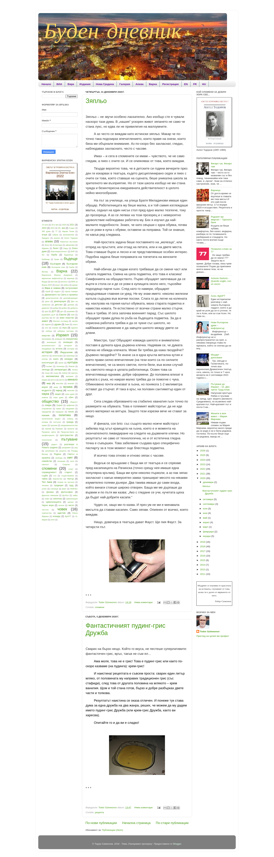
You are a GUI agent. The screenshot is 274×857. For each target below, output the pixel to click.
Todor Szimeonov (209, 631)
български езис (58, 267)
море (56, 387)
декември (208, 482)
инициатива (72, 339)
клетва (45, 359)
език (72, 315)
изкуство (46, 335)
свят (70, 457)
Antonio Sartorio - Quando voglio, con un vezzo (221, 281)
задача (48, 324)
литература (60, 369)
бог (43, 255)
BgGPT (68, 516)
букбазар (46, 259)
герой (47, 291)
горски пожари (71, 291)
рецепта (99, 812)
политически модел (51, 419)
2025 (203, 455)
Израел (62, 335)
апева (49, 241)
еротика (45, 318)
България (55, 263)
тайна (44, 479)
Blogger (177, 844)
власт (57, 285)
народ (59, 390)
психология (47, 440)
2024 (203, 460)
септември (209, 504)
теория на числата (65, 482)
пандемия (70, 409)
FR (195, 84)
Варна (153, 84)
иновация (68, 342)
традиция (58, 485)
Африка (45, 248)
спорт (70, 469)
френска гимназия (50, 495)
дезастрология (52, 298)
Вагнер (45, 272)
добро (64, 308)
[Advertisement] (56, 579)
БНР (73, 251)
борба (54, 255)
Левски (71, 366)
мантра (74, 373)
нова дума (69, 394)
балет (56, 248)
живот (45, 321)
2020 (64, 225)
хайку (75, 495)
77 (56, 231)
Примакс (59, 429)
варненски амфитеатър (52, 278)
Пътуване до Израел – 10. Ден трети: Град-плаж (220, 387)
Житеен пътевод (60, 321)
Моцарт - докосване (216, 356)
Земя (67, 324)
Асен (47, 245)
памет (58, 409)
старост (68, 472)
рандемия (66, 447)
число (71, 505)
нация (58, 394)
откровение (47, 409)
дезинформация (70, 298)
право (44, 425)
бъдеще (71, 259)
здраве (57, 324)
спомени (99, 607)
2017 (203, 551)
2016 (203, 555)
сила (72, 461)
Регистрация (170, 84)
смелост (45, 464)
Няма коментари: (144, 602)
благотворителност (59, 251)
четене (61, 505)
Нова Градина (105, 84)
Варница (215, 190)
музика (67, 386)
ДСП (54, 311)
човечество (47, 513)
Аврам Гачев (68, 231)
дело (47, 301)
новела (45, 397)
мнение (71, 383)
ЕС (54, 318)
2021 (72, 225)
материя (69, 376)
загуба (75, 321)
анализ (57, 238)
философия (67, 492)
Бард (65, 248)
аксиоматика (68, 235)
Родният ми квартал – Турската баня (221, 219)
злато (75, 324)
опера (48, 405)
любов (64, 373)
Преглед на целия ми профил (212, 636)
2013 (203, 569)
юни (205, 513)
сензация (61, 461)
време (75, 285)
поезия (45, 415)
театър (70, 479)
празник (53, 425)
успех (44, 489)
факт (64, 489)
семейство (47, 461)
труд (71, 485)
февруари (208, 531)
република (49, 451)
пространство (66, 435)
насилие (70, 390)
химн (47, 499)
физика (49, 492)
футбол (65, 495)
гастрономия (71, 288)
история (47, 352)
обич (71, 397)
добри (55, 308)
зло (46, 328)
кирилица (70, 356)
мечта (53, 380)
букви (56, 259)
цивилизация (72, 499)
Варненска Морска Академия (57, 275)
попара (45, 422)
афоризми (70, 245)
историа (70, 349)
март (206, 527)
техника (45, 485)
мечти (61, 380)
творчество (57, 479)
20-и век (55, 225)
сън (54, 476)
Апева (139, 84)
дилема (70, 305)
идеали (74, 328)
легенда (46, 369)
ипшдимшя (46, 349)
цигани (71, 502)
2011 (203, 574)
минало (73, 379)
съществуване (67, 476)
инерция (58, 339)
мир (48, 383)
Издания (85, 84)
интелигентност (48, 346)
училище (54, 489)
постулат (57, 422)
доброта (74, 308)
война (66, 285)
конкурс (68, 359)
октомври (208, 499)
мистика (59, 383)
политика (65, 415)
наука (45, 393)
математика (52, 376)
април (206, 522)
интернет (68, 346)
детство (59, 304)
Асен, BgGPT (218, 296)
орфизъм (70, 405)
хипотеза (57, 498)
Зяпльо (96, 100)
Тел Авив (47, 482)
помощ (70, 419)
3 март (72, 228)
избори (49, 331)
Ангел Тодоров (71, 238)
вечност (64, 282)
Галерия (124, 84)
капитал (45, 356)
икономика (46, 339)
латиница (60, 366)
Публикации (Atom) (112, 830)
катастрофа (57, 356)
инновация (51, 342)
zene (53, 520)
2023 (52, 228)
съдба (45, 475)
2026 (203, 450)
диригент (46, 308)
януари (207, 536)
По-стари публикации (172, 823)
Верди (44, 282)
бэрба (71, 267)
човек (62, 509)
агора (44, 234)
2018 (203, 546)
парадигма (46, 412)
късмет (49, 366)
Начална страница (136, 823)
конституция (48, 362)
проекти (70, 429)
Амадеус (45, 238)
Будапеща (68, 255)
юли (205, 508)
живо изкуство (67, 318)
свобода (58, 458)
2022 (44, 228)
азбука (55, 235)
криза (61, 363)
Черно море (48, 505)
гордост (57, 291)
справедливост (49, 472)
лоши (47, 373)
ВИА (59, 84)
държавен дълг (48, 315)
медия (44, 380)
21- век (61, 228)
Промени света (49, 432)
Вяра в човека (53, 288)
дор (46, 311)
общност (74, 402)
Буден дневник (113, 30)
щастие (61, 513)
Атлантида (57, 245)
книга (56, 359)
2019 (203, 542)
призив (48, 429)
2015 (203, 560)
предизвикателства (69, 425)
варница (70, 278)
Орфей (59, 405)
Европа (62, 314)
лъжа (55, 373)
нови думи (58, 397)
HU (204, 84)
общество (50, 401)
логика (75, 370)
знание (55, 328)
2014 (203, 564)
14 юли (45, 225)
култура (72, 362)
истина (59, 348)
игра (64, 328)
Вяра (71, 84)
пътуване (69, 439)
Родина (57, 454)
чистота (45, 510)
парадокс (60, 412)
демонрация (60, 301)
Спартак (66, 464)
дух (61, 311)
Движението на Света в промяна (61, 295)
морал (45, 387)
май (205, 518)
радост (54, 444)
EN (186, 84)
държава (71, 311)
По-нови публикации (101, 823)
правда (69, 422)
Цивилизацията (53, 502)
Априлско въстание (69, 242)
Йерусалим (66, 352)
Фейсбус (74, 489)
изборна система (65, 331)
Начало (46, 84)
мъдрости (46, 390)
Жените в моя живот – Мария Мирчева (219, 416)
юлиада (56, 516)
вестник (54, 282)
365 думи (46, 231)
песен (71, 412)
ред (76, 447)
